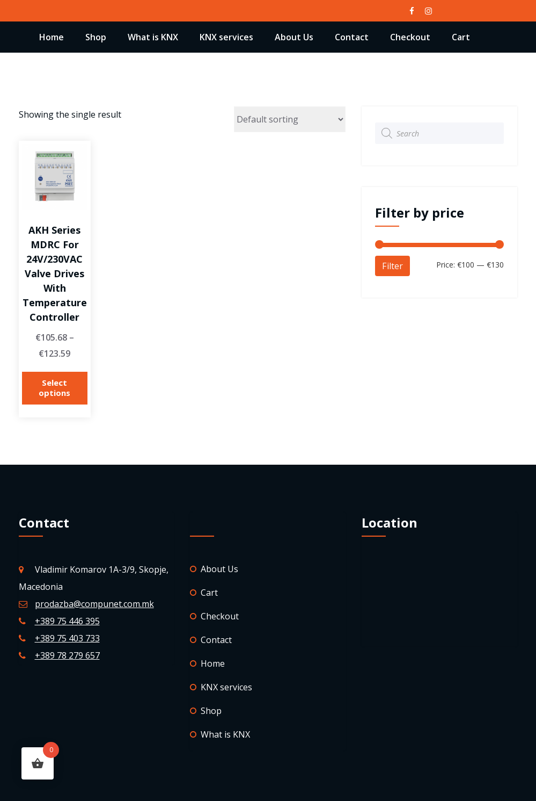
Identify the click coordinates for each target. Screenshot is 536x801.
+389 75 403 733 (67, 638)
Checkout (410, 37)
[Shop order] (290, 119)
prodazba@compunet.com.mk (94, 604)
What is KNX (153, 37)
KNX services (226, 37)
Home (51, 37)
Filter (392, 266)
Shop (95, 37)
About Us (294, 37)
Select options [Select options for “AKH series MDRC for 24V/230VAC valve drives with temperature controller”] (54, 388)
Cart (461, 37)
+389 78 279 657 (67, 655)
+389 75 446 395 (67, 621)
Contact (352, 37)
